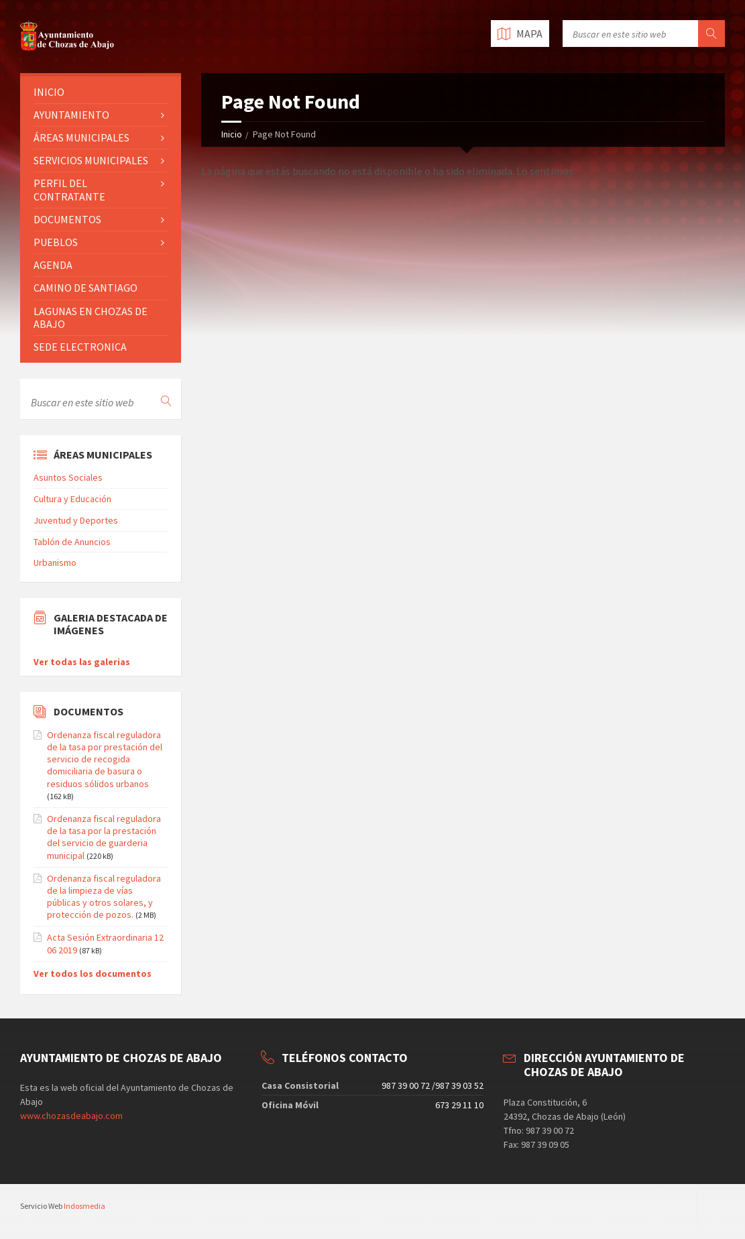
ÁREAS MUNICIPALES (81, 137)
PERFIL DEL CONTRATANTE (69, 189)
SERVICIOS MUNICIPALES (91, 160)
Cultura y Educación (72, 499)
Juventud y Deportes (76, 520)
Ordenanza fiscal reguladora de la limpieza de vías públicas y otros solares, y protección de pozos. (104, 896)
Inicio (231, 134)
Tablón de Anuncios (72, 542)
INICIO (49, 92)
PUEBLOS (56, 242)
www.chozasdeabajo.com (71, 1116)
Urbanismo (55, 562)
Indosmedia (84, 1206)
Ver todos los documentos (93, 973)
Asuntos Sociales (68, 477)
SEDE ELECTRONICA (80, 346)
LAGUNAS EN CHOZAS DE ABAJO (91, 317)
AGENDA (53, 265)
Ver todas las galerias (82, 662)
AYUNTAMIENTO (71, 114)
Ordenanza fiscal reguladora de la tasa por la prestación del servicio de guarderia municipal (104, 837)
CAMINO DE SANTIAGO (85, 287)
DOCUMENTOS (67, 219)
